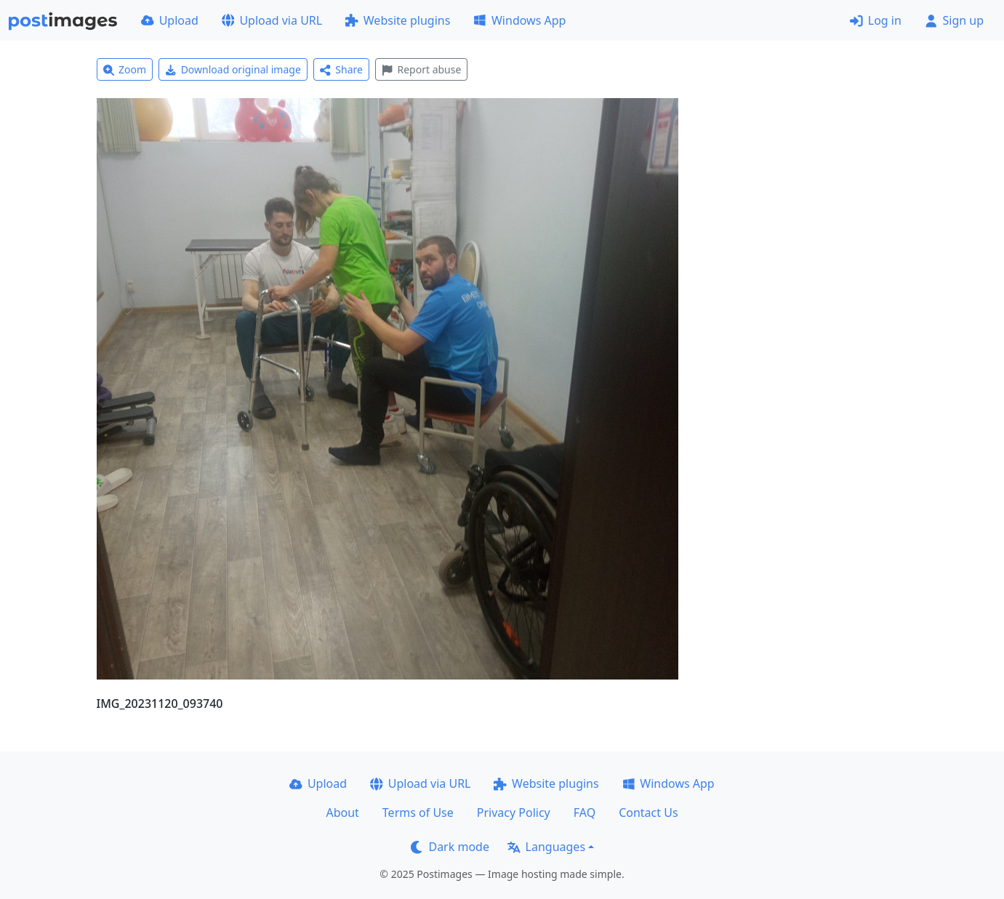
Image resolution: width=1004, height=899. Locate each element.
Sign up (954, 20)
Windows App (519, 20)
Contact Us (648, 813)
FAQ (584, 813)
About (342, 813)
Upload (169, 20)
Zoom (125, 69)
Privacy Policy (513, 813)
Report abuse (421, 69)
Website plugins (397, 20)
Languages (546, 847)
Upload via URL (272, 20)
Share (341, 69)
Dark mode (450, 847)
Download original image (233, 69)
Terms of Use (418, 813)
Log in (875, 20)
